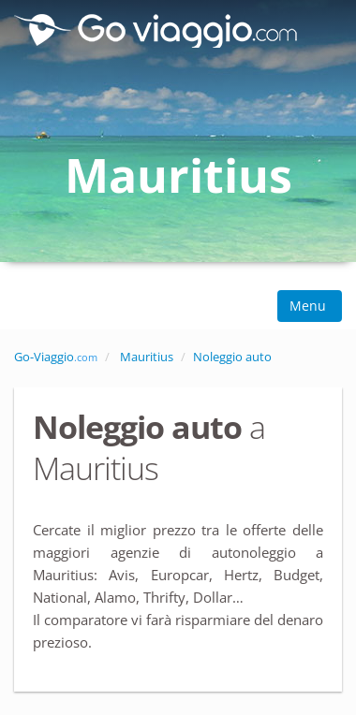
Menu (309, 305)
